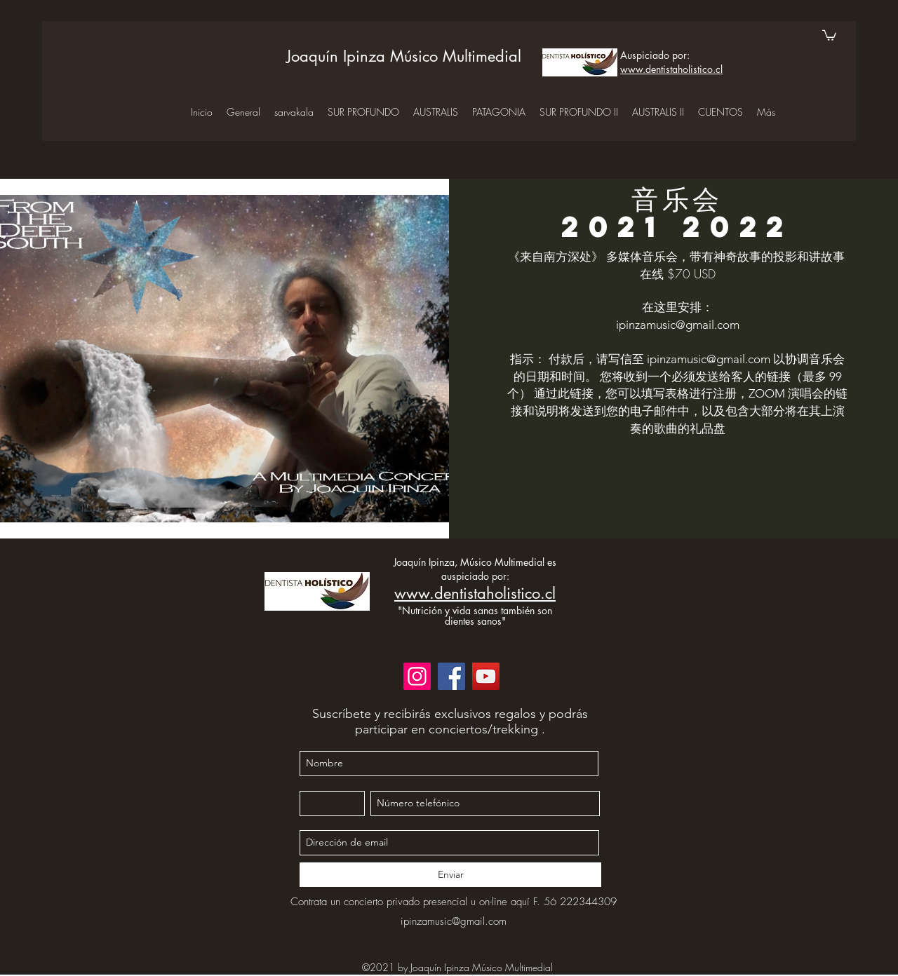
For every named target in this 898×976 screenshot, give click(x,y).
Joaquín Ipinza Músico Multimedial (403, 56)
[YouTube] (486, 676)
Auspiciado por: (655, 55)
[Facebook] (451, 676)
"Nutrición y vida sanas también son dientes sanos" (475, 616)
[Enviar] (450, 874)
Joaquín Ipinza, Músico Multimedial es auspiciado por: (475, 569)
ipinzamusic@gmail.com (677, 325)
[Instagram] (417, 676)
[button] (829, 35)
